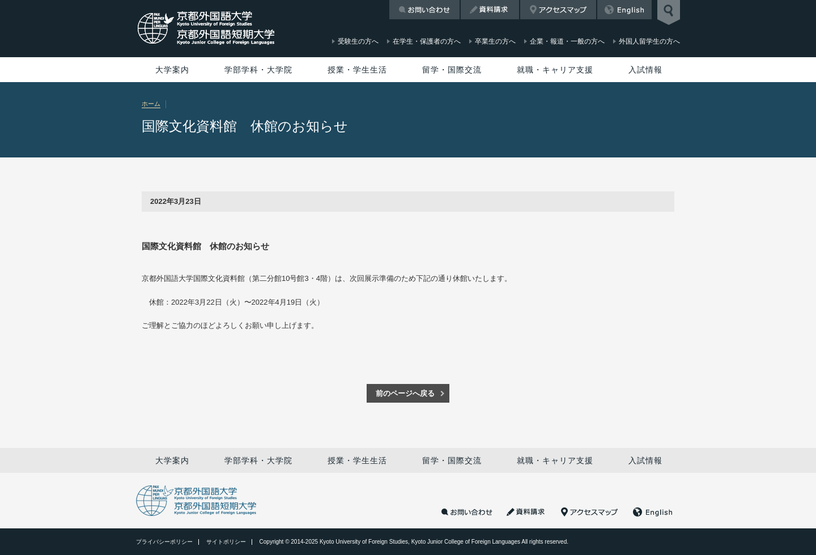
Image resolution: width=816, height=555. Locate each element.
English (624, 9)
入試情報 (645, 69)
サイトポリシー (226, 542)
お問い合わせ (424, 9)
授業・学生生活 (357, 69)
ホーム (151, 103)
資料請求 (490, 9)
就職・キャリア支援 (555, 69)
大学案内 (172, 69)
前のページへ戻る (405, 393)
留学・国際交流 (452, 69)
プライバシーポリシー (164, 542)
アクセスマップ (558, 9)
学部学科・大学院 (258, 69)
